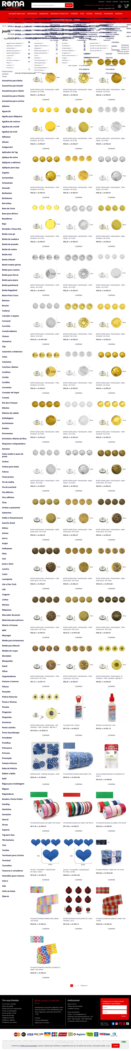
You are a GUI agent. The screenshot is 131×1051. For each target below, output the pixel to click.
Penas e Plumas (9, 702)
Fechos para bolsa (10, 466)
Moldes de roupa (10, 650)
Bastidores (7, 218)
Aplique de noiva (10, 157)
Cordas (5, 377)
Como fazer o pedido (9, 1004)
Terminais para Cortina (13, 855)
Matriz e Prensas (10, 625)
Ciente (115, 1046)
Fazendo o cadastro (8, 1020)
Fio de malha (8, 482)
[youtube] (120, 1024)
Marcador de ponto (11, 615)
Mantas (5, 604)
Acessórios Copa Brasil (12, 48)
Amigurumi (7, 147)
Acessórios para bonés (12, 85)
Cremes (5, 397)
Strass (5, 824)
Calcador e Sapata (10, 316)
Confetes (6, 372)
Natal (4, 666)
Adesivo (5, 106)
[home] (13, 5)
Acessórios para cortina (13, 101)
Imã (4, 558)
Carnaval (6, 321)
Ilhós (4, 553)
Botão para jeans (10, 280)
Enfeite (5, 428)
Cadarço (6, 310)
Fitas (82, 14)
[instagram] (116, 1024)
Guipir (5, 543)
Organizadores (9, 676)
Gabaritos (6, 512)
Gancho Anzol (8, 523)
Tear (4, 845)
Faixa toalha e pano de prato (12, 455)
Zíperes (77, 20)
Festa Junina (8, 477)
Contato (37, 1018)
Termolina (7, 865)
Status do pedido (7, 1006)
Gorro (5, 538)
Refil (4, 778)
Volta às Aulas (8, 891)
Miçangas (6, 635)
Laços (4, 574)
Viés (4, 886)
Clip (4, 346)
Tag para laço (8, 835)
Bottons (6, 300)
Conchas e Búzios (10, 367)
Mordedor (6, 656)
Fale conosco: (47, 1002)
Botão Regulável (9, 290)
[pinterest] (124, 1024)
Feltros (5, 471)
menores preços (123, 51)
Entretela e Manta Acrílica (14, 438)
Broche (5, 305)
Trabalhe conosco (73, 1008)
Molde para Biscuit (11, 645)
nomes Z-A (125, 49)
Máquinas (6, 610)
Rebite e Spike (8, 773)
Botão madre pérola (11, 264)
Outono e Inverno (10, 681)
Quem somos (72, 1004)
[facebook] (113, 1024)
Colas (4, 356)
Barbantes (43, 14)
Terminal (6, 860)
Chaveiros (6, 341)
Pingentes (6, 712)
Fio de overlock (9, 487)
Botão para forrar (10, 275)
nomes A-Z (125, 47)
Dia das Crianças (9, 403)
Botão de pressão (10, 244)
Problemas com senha (9, 1022)
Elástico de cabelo (10, 413)
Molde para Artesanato (13, 640)
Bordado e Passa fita (59, 14)
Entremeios (7, 433)
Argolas (5, 172)
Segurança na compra (42, 1022)
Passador (6, 691)
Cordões (74, 14)
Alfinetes (6, 137)
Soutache (6, 814)
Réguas (5, 789)
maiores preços (123, 53)
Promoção (108, 14)
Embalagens (7, 418)
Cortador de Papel (10, 392)
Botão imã (7, 254)
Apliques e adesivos (11, 162)
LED (4, 589)
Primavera (7, 748)
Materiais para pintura (12, 620)
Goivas (5, 533)
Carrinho (6, 326)
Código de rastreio (8, 1018)
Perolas (5, 707)
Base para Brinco (10, 213)
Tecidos (5, 850)
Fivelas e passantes (11, 507)
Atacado (6, 188)
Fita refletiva (8, 497)
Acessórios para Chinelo (13, 96)
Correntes (6, 387)
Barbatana (7, 198)
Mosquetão (7, 661)
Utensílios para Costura (61, 20)
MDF (4, 630)
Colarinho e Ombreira (12, 351)
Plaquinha (7, 717)
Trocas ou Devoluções (9, 1011)
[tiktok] (127, 1024)
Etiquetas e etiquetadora (13, 443)
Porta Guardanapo (10, 732)
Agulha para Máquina (12, 116)
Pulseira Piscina (9, 763)
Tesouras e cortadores (12, 870)
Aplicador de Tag (10, 152)
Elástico (5, 408)
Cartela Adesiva (9, 331)
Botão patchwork (10, 285)
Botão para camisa (11, 270)
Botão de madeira (10, 239)
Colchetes (6, 362)
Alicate (5, 142)
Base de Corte (8, 208)
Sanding (118, 14)
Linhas (5, 599)
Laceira (89, 14)
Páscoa (5, 686)
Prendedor (7, 737)
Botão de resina (9, 249)
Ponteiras (6, 722)
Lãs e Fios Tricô (9, 584)
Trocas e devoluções (41, 1020)
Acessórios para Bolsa (12, 80)
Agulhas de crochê (10, 126)
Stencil (5, 819)
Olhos (5, 671)
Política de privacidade (75, 1006)
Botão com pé (8, 234)
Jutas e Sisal (7, 564)
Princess (98, 14)
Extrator (6, 449)
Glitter (5, 528)
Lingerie (6, 594)
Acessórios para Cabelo (13, 91)
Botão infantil (8, 259)
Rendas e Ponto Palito (12, 799)
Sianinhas (6, 809)
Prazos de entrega (8, 1015)
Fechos (5, 461)
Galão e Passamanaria (12, 518)
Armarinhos (7, 177)
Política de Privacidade (28, 1046)
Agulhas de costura (11, 121)
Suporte (6, 829)
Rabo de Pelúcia (9, 768)
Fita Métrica (7, 492)
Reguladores (8, 794)
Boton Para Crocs (10, 295)
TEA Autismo (8, 840)
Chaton (5, 336)
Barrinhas (6, 203)
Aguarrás (6, 111)
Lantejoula (7, 579)
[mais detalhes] (45, 99)
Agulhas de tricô (9, 131)
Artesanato (32, 14)
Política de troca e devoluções (12, 1008)
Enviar (123, 1016)
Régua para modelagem (13, 783)
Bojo (4, 224)
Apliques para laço (17, 14)
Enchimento (7, 423)
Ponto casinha (8, 727)
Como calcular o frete (9, 1013)
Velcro (5, 881)
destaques (125, 45)
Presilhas (6, 743)
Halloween (7, 548)
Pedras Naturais (9, 697)
